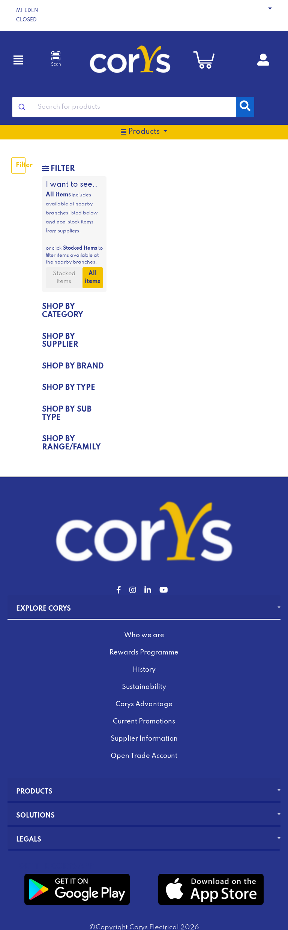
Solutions (35, 815)
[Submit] (21, 107)
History (144, 669)
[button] (144, 15)
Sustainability (144, 687)
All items (92, 278)
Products (34, 791)
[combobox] (124, 107)
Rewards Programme (144, 652)
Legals (28, 839)
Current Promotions (144, 721)
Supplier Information (144, 738)
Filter (21, 165)
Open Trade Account (144, 756)
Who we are (144, 635)
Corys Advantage (144, 704)
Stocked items (64, 277)
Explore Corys (43, 608)
